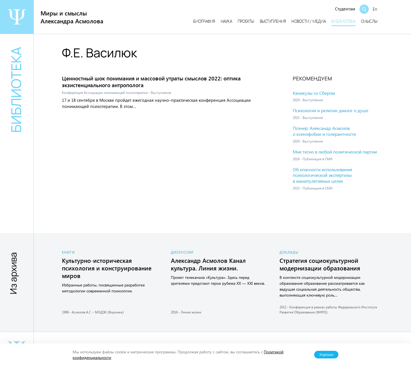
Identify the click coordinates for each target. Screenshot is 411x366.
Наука (226, 21)
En (375, 9)
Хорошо (326, 355)
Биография (204, 21)
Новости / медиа (308, 21)
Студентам (345, 9)
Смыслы (369, 21)
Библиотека (343, 21)
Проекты (246, 21)
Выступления (273, 21)
